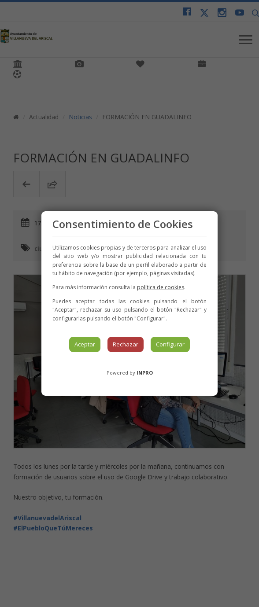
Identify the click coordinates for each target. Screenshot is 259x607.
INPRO (145, 372)
